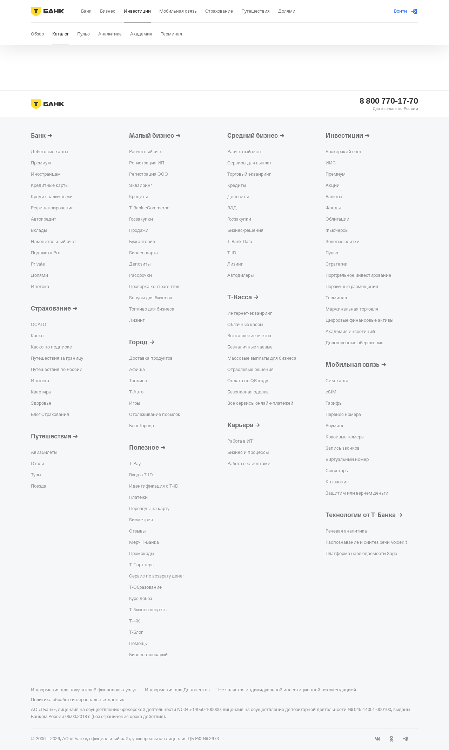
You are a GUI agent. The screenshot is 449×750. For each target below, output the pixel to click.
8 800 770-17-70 (389, 101)
